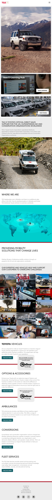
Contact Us (26, 486)
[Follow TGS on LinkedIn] (18, 497)
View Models (43, 113)
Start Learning (42, 90)
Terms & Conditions (26, 492)
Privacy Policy (26, 489)
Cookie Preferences (26, 491)
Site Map (26, 487)
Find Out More (7, 357)
